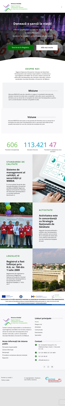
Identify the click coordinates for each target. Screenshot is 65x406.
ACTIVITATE (46, 210)
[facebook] (44, 366)
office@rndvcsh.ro (44, 360)
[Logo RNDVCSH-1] (15, 3)
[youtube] (52, 366)
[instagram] (48, 366)
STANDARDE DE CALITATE (16, 162)
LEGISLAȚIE (13, 256)
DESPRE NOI (32, 68)
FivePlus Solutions (32, 380)
